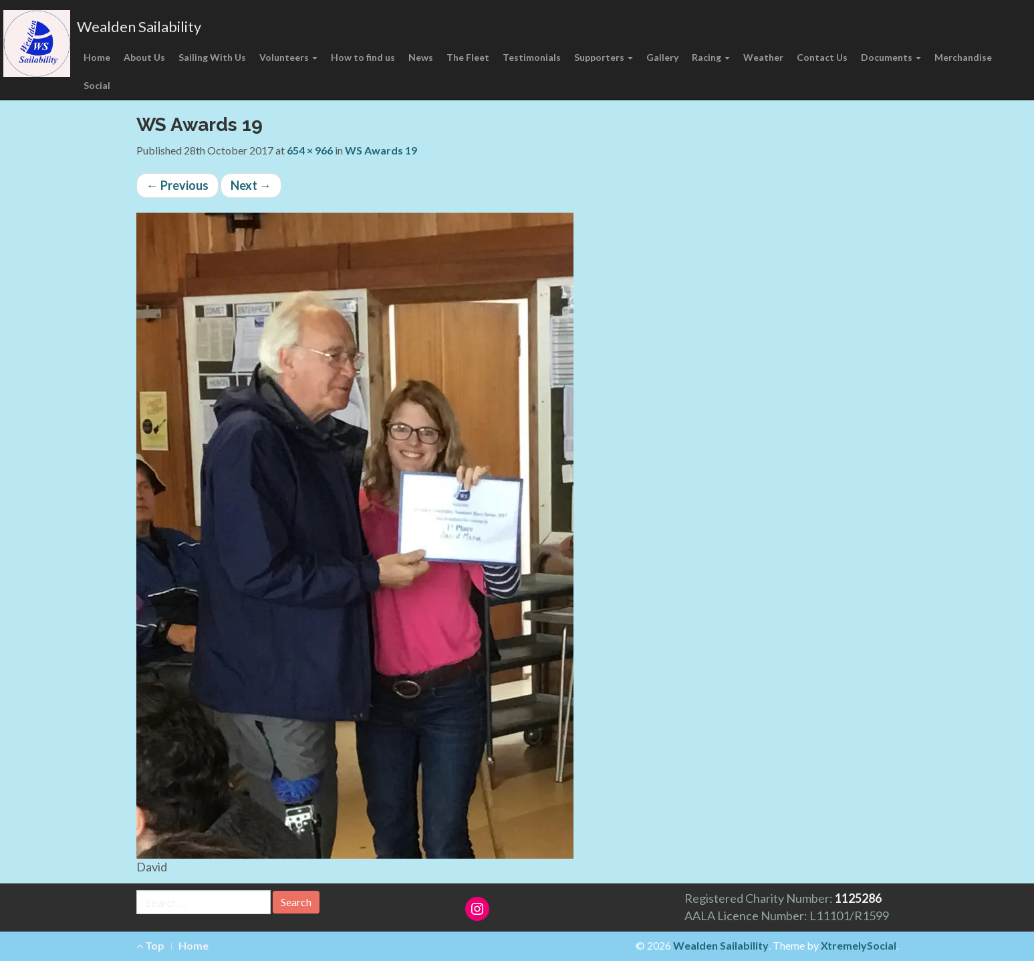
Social (97, 85)
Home (97, 57)
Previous (177, 185)
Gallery (662, 57)
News (420, 57)
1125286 (858, 898)
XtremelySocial (858, 945)
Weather (763, 57)
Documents (891, 57)
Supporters (603, 57)
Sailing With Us (212, 57)
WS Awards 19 (381, 150)
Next (251, 185)
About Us (144, 57)
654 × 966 (310, 150)
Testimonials (532, 57)
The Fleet (467, 57)
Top (150, 945)
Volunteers (288, 57)
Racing (711, 57)
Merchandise (963, 57)
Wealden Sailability (139, 26)
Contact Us (822, 57)
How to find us (363, 57)
